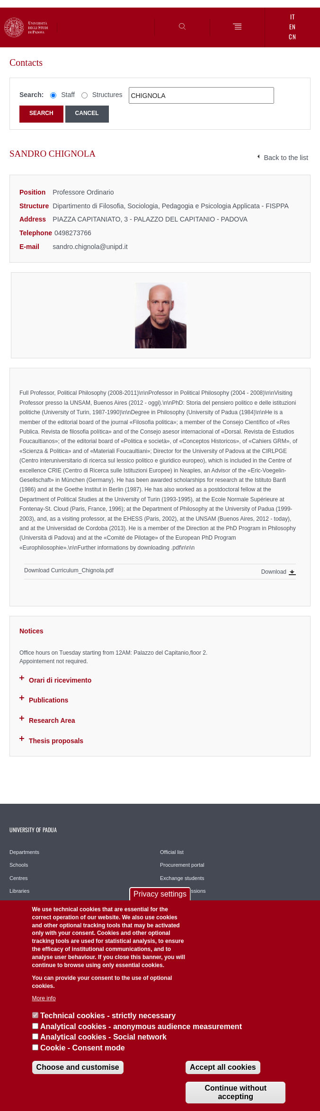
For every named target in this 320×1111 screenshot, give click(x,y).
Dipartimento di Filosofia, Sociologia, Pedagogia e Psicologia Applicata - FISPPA (171, 206)
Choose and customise (77, 1067)
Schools (18, 865)
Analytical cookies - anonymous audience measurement (141, 1026)
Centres (18, 878)
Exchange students (182, 878)
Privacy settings (160, 894)
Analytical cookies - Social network (103, 1037)
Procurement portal (182, 865)
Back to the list (286, 157)
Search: (31, 94)
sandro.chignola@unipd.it (90, 246)
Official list (172, 852)
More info (44, 998)
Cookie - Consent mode (82, 1048)
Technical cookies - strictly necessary (108, 1016)
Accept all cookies (223, 1067)
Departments (24, 852)
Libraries (19, 891)
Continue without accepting (235, 1092)
